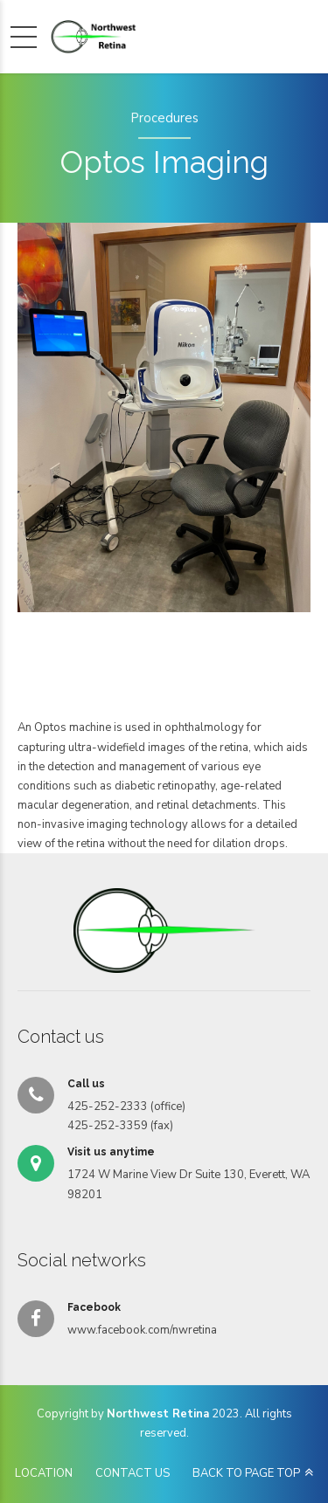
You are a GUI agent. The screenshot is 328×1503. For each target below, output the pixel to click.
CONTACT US (132, 1473)
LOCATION (44, 1473)
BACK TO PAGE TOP (246, 1473)
